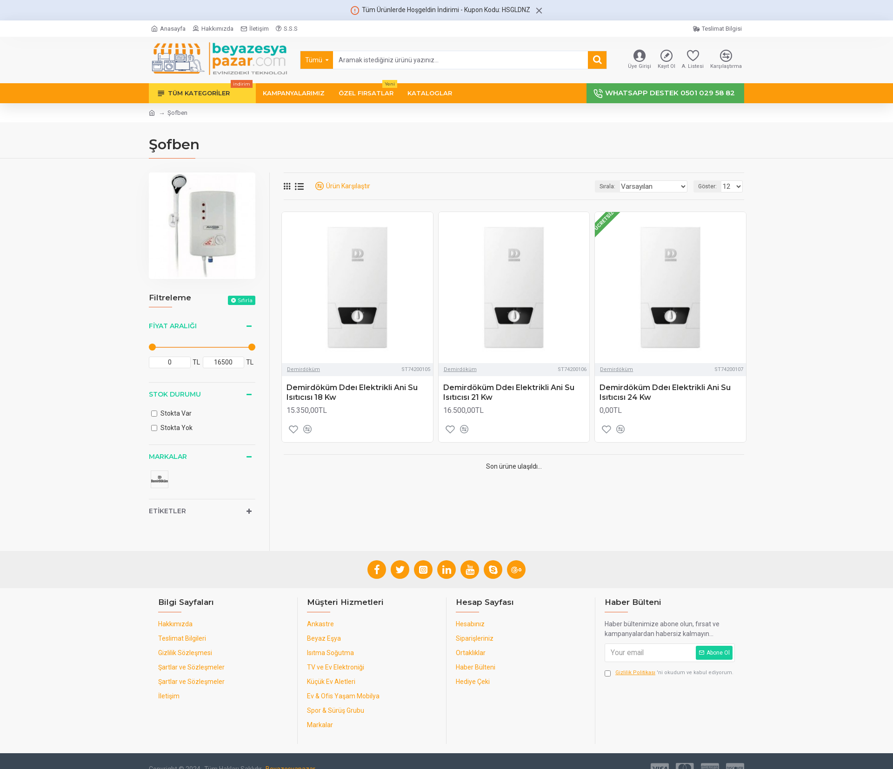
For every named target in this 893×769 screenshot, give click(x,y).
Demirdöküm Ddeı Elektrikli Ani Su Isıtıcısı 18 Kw (352, 392)
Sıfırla (245, 300)
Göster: (710, 186)
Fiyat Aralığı (173, 326)
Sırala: (618, 186)
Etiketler (167, 511)
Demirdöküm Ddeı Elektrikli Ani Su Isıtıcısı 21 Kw (508, 392)
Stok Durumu (175, 394)
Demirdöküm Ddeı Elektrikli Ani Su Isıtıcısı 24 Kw (665, 392)
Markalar (168, 456)
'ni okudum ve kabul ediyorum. (669, 673)
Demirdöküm (303, 369)
